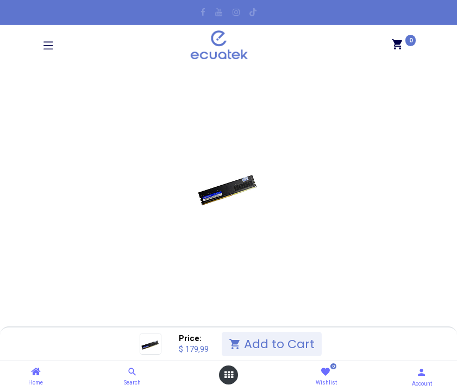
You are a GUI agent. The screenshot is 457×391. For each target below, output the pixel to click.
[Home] (36, 372)
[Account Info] (421, 372)
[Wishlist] (325, 372)
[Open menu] (228, 375)
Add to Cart (272, 344)
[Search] (132, 372)
